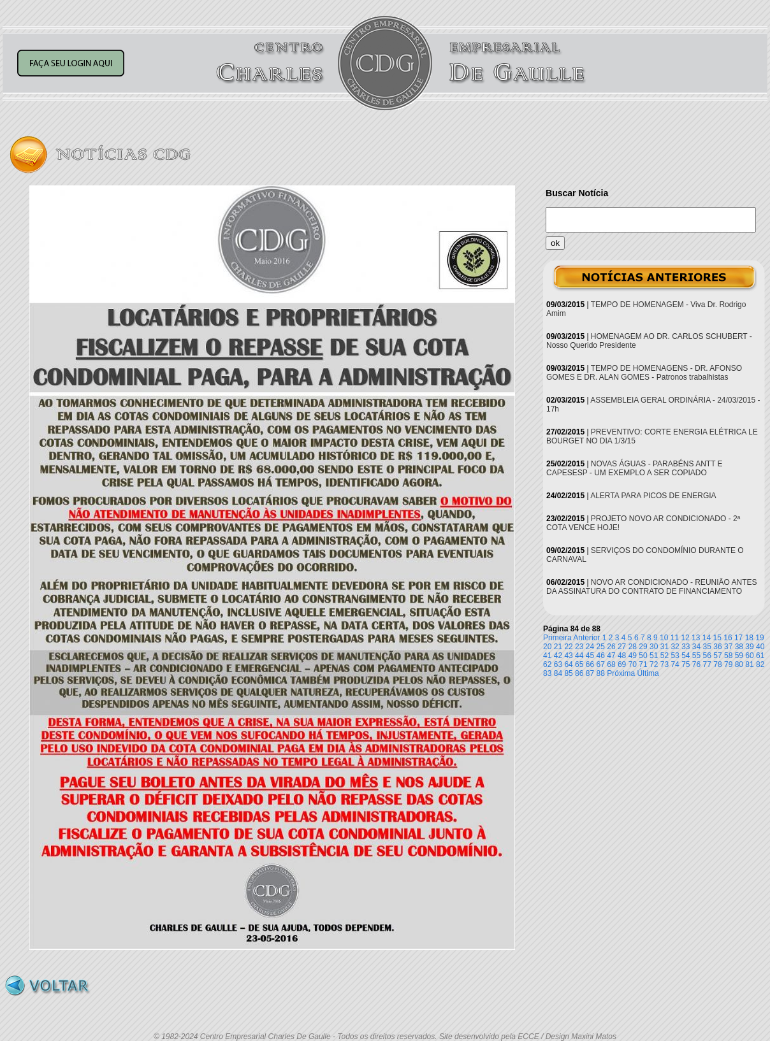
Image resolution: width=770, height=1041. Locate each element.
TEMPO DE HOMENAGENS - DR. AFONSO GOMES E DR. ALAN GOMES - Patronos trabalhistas (644, 373)
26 (611, 646)
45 (590, 655)
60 (749, 655)
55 (696, 655)
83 (547, 673)
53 (675, 655)
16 (727, 637)
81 (749, 664)
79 (728, 664)
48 (622, 655)
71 (643, 664)
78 (717, 664)
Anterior (586, 637)
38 (739, 646)
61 (760, 655)
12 (685, 637)
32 (675, 646)
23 (579, 646)
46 (601, 655)
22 (568, 646)
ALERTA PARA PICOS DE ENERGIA (653, 495)
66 (590, 664)
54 (685, 655)
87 (590, 673)
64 (568, 664)
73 (664, 664)
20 (547, 646)
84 (558, 673)
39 (749, 646)
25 (601, 646)
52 (664, 655)
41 (547, 655)
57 (717, 655)
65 (579, 664)
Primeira (557, 637)
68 (611, 664)
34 (696, 646)
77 (707, 664)
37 (728, 646)
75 (685, 664)
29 (643, 646)
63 (558, 664)
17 (738, 637)
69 (622, 664)
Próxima (621, 673)
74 (675, 664)
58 (728, 655)
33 (685, 646)
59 (739, 655)
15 (717, 637)
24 (590, 646)
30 (654, 646)
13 (696, 637)
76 (696, 664)
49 (632, 655)
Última (648, 673)
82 (760, 664)
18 (749, 637)
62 (547, 664)
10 (664, 637)
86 (579, 673)
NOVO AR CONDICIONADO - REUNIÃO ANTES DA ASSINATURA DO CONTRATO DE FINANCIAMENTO (651, 587)
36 (717, 646)
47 (611, 655)
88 (601, 673)
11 (675, 637)
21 (558, 646)
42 (558, 655)
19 (759, 637)
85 (568, 673)
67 (601, 664)
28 (632, 646)
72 (654, 664)
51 (654, 655)
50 (643, 655)
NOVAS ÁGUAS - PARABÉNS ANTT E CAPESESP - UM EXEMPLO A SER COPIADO (634, 468)
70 (632, 664)
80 (739, 664)
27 (622, 646)
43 (568, 655)
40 (760, 646)
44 (579, 655)
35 (707, 646)
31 (664, 646)
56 (707, 655)
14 (706, 637)
